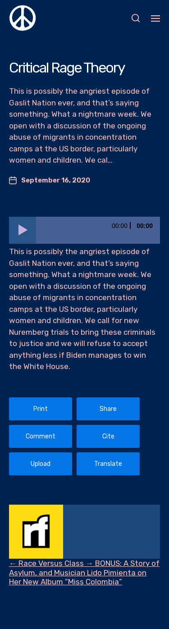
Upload (40, 464)
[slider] (98, 230)
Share (108, 409)
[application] (84, 230)
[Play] (22, 230)
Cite (108, 436)
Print (40, 409)
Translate (108, 464)
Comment (40, 436)
